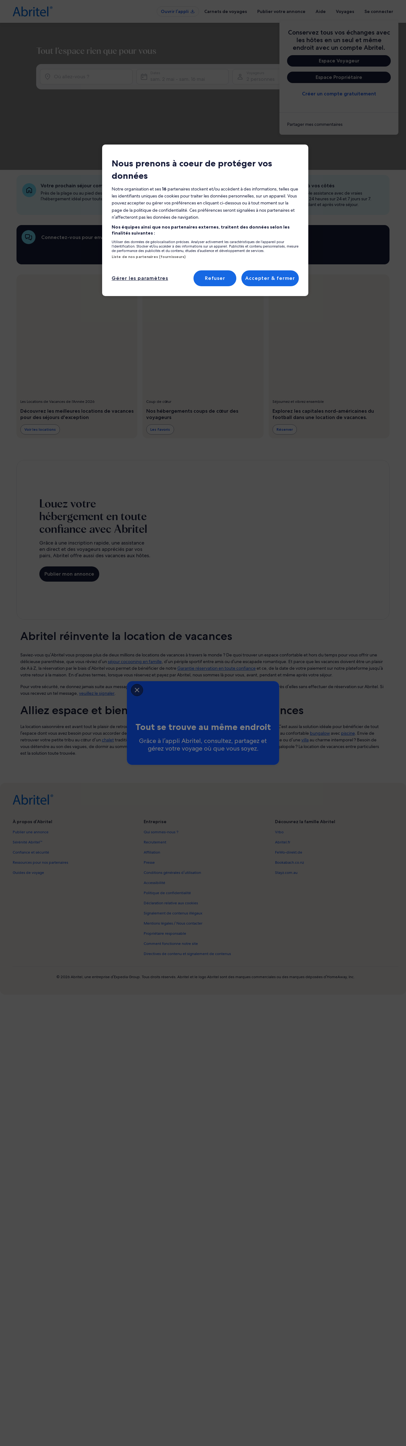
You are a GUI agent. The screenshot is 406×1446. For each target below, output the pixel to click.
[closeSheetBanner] (99, 688)
